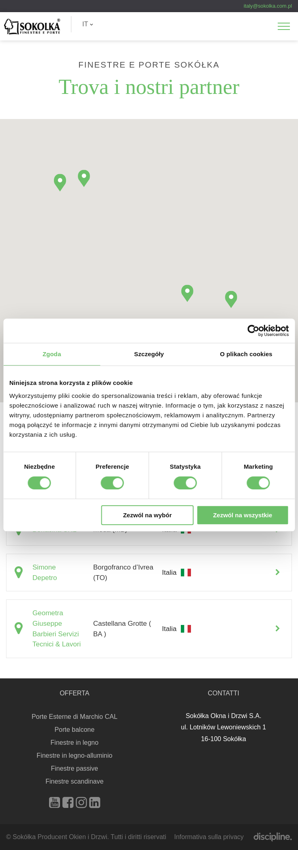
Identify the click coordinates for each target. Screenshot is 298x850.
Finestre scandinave (74, 781)
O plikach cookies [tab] (246, 354)
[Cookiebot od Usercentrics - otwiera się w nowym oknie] (253, 331)
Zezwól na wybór (147, 515)
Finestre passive (75, 768)
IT (87, 24)
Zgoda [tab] (52, 354)
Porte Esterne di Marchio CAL (75, 716)
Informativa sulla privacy (209, 836)
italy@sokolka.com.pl (268, 6)
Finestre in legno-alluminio (74, 755)
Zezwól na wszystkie (242, 515)
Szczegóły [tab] (149, 354)
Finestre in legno (75, 742)
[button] (231, 299)
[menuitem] (87, 24)
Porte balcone (74, 729)
